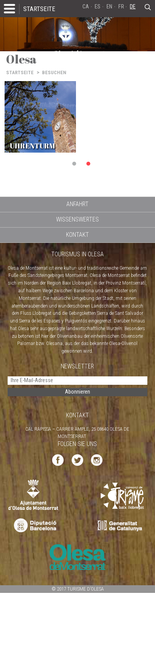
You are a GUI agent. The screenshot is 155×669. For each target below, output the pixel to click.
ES (97, 6)
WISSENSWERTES (77, 219)
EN (109, 6)
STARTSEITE (39, 9)
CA (85, 6)
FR (121, 6)
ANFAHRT (77, 204)
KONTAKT (77, 234)
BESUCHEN (54, 72)
